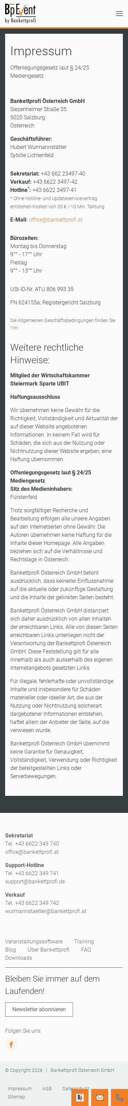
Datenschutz (75, 1088)
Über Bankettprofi (49, 949)
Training (84, 941)
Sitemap (16, 1097)
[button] (119, 13)
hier (14, 327)
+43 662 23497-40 (63, 173)
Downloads (18, 958)
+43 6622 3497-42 (55, 182)
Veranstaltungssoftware (33, 941)
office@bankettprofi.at (56, 219)
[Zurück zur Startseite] (20, 13)
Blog (10, 949)
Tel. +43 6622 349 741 (32, 873)
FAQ (86, 949)
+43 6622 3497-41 (54, 190)
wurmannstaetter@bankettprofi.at (45, 911)
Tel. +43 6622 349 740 (32, 843)
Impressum (20, 1088)
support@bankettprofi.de (35, 881)
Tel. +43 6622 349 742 (32, 903)
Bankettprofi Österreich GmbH (82, 1070)
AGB (47, 1088)
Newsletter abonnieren (39, 1009)
